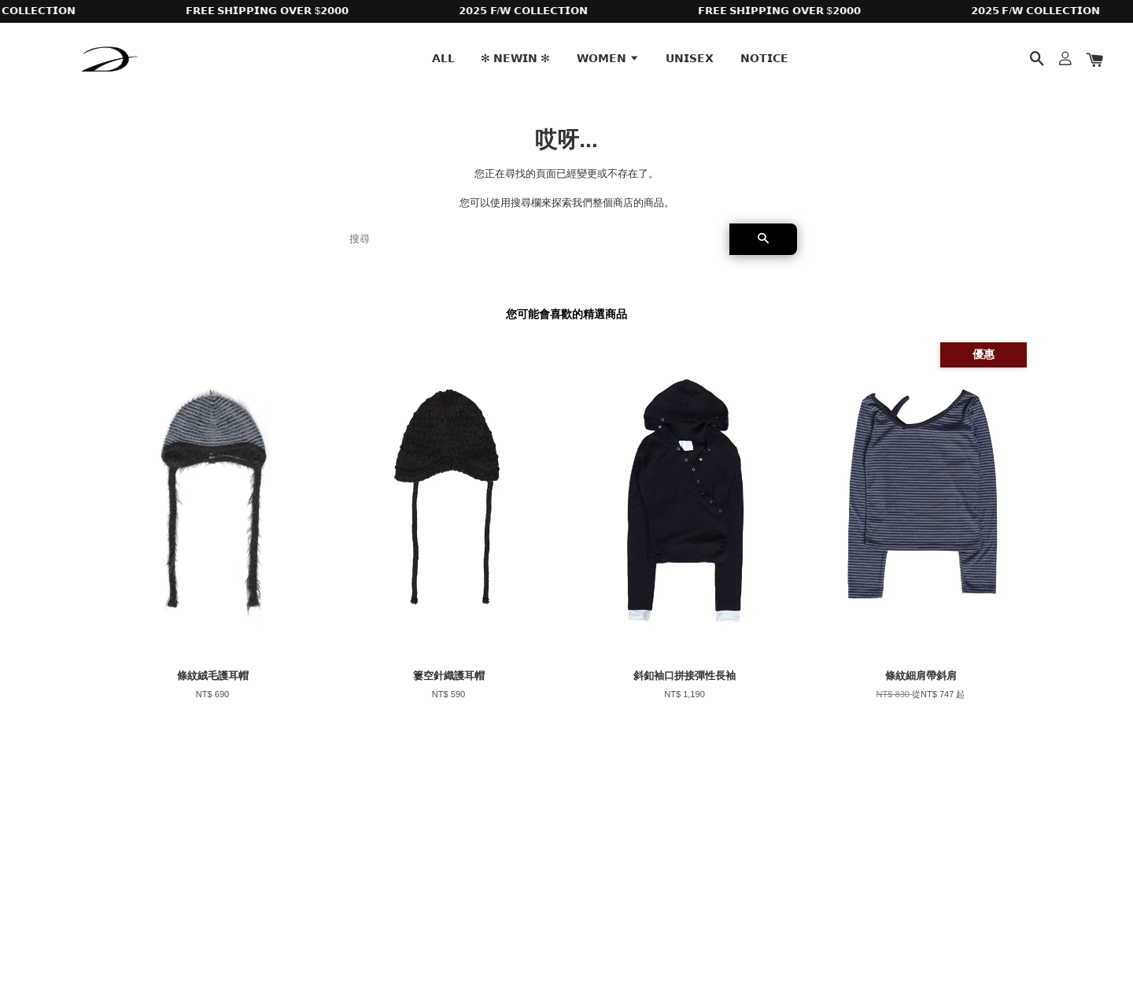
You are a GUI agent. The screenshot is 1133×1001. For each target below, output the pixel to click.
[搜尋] (533, 239)
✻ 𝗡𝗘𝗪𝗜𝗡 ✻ (515, 58)
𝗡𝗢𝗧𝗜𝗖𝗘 (764, 58)
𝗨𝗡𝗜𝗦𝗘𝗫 (690, 58)
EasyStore (234, 944)
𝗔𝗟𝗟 (443, 58)
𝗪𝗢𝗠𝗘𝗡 (608, 58)
